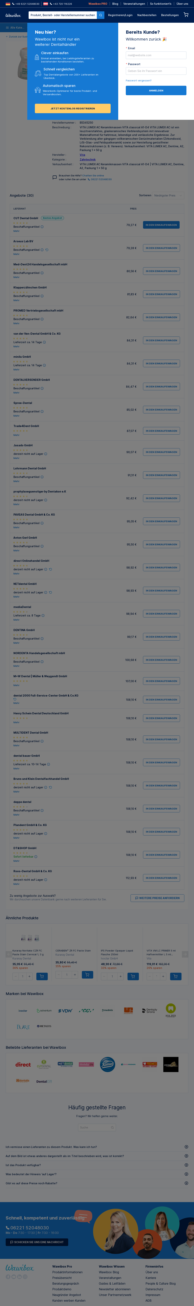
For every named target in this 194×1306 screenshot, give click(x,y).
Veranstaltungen (134, 3)
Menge (56, 99)
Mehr (16, 231)
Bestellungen (170, 15)
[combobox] (66, 15)
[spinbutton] (64, 106)
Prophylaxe (154, 27)
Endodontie (134, 27)
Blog (115, 3)
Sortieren (145, 195)
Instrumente (94, 27)
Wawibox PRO (97, 3)
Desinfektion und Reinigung (68, 27)
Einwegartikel (43, 27)
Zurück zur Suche (18, 36)
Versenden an (85, 99)
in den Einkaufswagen (123, 106)
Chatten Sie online (93, 175)
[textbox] (63, 15)
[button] (55, 106)
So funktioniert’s (160, 3)
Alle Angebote (65, 89)
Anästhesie (115, 27)
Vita (82, 154)
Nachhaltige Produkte (178, 27)
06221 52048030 (100, 179)
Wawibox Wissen (112, 1266)
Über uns (182, 3)
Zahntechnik (88, 159)
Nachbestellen (146, 15)
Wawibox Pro (62, 1266)
